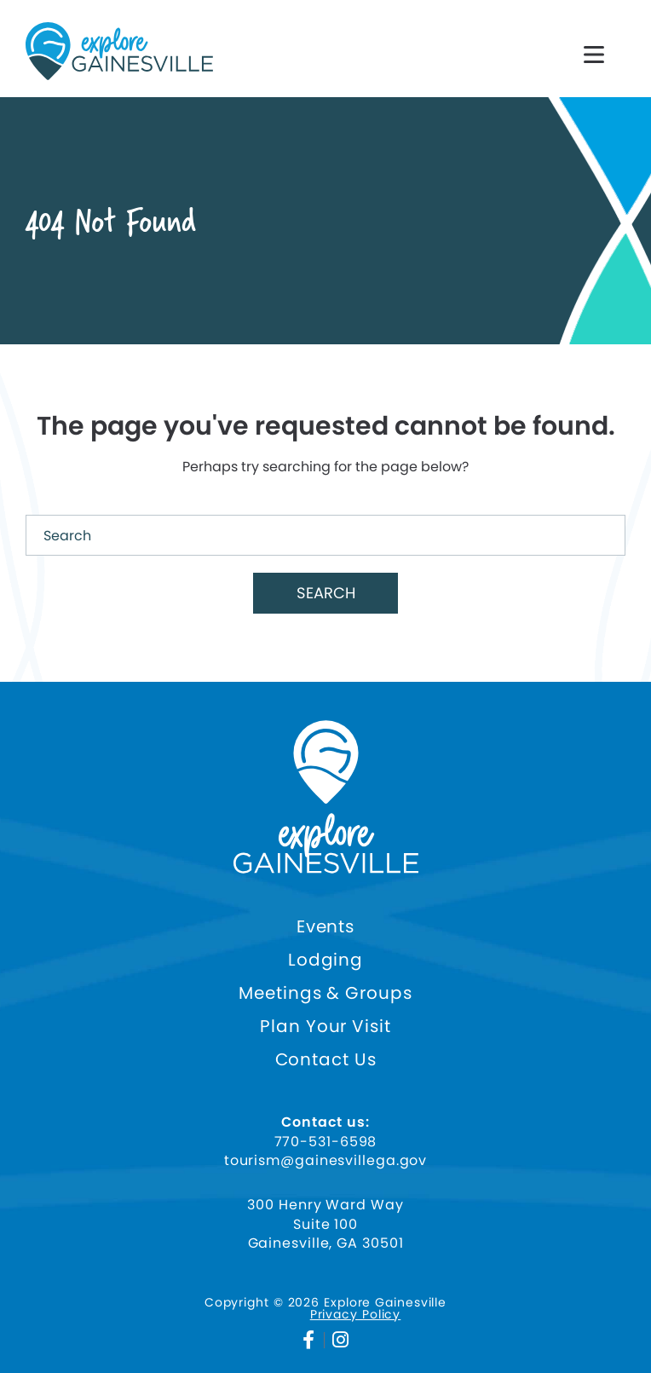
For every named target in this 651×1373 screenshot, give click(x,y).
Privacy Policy (355, 1314)
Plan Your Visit (325, 1026)
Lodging (325, 960)
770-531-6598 (325, 1142)
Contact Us (326, 1059)
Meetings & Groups (325, 993)
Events (325, 926)
